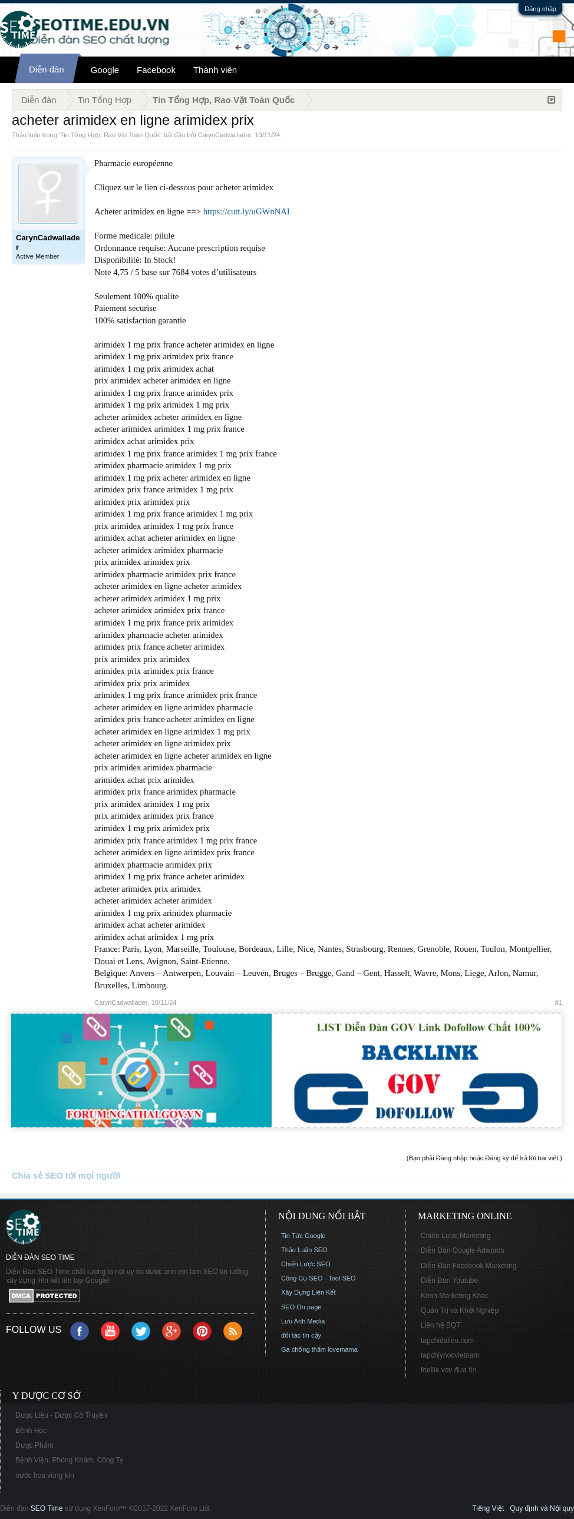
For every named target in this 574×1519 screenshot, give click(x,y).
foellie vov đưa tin (448, 1370)
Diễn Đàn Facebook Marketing (468, 1266)
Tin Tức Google (303, 1235)
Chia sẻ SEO (37, 1175)
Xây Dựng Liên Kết (308, 1292)
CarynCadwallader (225, 134)
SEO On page (301, 1306)
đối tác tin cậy (301, 1335)
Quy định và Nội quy (542, 1508)
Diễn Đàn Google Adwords (462, 1250)
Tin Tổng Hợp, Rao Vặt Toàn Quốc (110, 134)
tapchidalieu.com (447, 1340)
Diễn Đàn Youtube (449, 1280)
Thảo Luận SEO (304, 1249)
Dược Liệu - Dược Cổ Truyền (61, 1415)
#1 (558, 1002)
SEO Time (47, 1508)
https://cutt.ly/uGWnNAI (246, 211)
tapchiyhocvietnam (450, 1355)
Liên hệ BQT (441, 1325)
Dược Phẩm (34, 1445)
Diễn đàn (46, 69)
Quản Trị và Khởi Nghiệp (460, 1310)
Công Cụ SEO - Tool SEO (318, 1278)
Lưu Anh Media (303, 1321)
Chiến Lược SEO (306, 1264)
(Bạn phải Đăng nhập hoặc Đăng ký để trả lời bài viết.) (484, 1157)
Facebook (156, 70)
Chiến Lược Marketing (456, 1236)
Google (105, 70)
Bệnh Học (31, 1431)
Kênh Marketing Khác (455, 1296)
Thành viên (215, 70)
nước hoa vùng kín (44, 1475)
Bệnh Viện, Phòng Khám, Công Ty (69, 1460)
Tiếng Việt (488, 1508)
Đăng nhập (540, 8)
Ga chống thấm (303, 1349)
